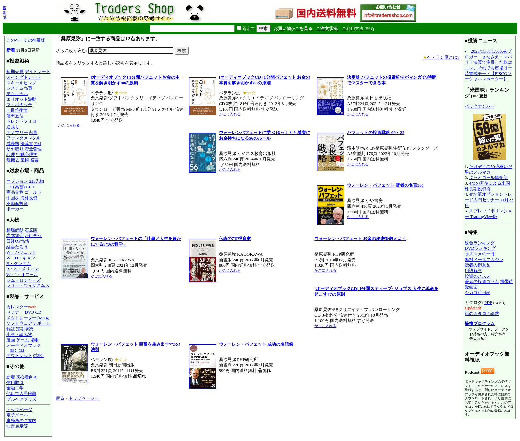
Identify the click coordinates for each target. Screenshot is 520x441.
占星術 (22, 160)
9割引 (38, 355)
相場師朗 (15, 230)
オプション (17, 181)
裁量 (33, 132)
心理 (10, 154)
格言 (34, 160)
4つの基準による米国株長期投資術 (487, 186)
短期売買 (15, 71)
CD (38, 312)
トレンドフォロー (23, 121)
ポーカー (15, 208)
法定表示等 (17, 426)
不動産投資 (17, 203)
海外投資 (28, 197)
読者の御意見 (477, 264)
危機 (10, 160)
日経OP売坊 (17, 241)
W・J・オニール (22, 274)
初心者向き (26, 376)
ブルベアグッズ (21, 399)
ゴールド (33, 192)
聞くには (17, 350)
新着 (10, 50)
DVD (29, 312)
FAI (37, 143)
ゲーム (22, 339)
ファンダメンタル (23, 137)
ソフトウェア (19, 323)
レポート (41, 323)
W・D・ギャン (20, 257)
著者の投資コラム (482, 281)
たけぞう (33, 235)
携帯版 (4, 12)
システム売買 (19, 88)
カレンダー (17, 306)
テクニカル (17, 93)
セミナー (15, 312)
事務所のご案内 (21, 420)
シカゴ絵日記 (477, 292)
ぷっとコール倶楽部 (488, 177)
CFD (30, 186)
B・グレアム (18, 263)
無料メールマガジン (484, 259)
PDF (488, 302)
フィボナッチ (19, 104)
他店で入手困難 (21, 393)
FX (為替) (15, 186)
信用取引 (15, 382)
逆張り (12, 126)
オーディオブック (23, 345)
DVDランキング (480, 248)
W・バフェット (21, 252)
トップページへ (84, 398)
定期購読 (24, 328)
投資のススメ (477, 276)
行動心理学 (26, 154)
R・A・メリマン (22, 268)
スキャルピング (21, 82)
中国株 (12, 197)
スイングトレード (23, 77)
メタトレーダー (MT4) (27, 317)
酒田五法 (15, 115)
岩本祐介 (15, 235)
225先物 (36, 181)
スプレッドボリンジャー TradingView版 (488, 213)
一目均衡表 (17, 110)
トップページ (19, 409)
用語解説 (473, 270)
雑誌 (10, 328)
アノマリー (17, 132)
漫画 (10, 339)
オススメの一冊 (480, 253)
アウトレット (19, 355)
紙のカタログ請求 (482, 313)
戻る (60, 398)
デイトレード (37, 71)
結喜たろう (17, 246)
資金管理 (33, 148)
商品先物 (15, 192)
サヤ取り (15, 148)
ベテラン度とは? (441, 57)
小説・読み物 (19, 334)
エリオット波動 (21, 99)
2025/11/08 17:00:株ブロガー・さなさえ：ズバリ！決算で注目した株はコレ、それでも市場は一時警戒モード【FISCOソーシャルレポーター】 (488, 65)
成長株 (12, 143)
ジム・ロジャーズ (23, 280)
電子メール (17, 414)
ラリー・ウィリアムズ (27, 285)
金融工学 (15, 387)
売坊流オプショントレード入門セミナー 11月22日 (489, 200)
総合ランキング (480, 242)
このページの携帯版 (25, 40)
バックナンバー (480, 106)
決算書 (26, 143)
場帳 (34, 339)
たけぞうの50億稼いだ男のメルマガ (488, 169)
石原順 (31, 230)
